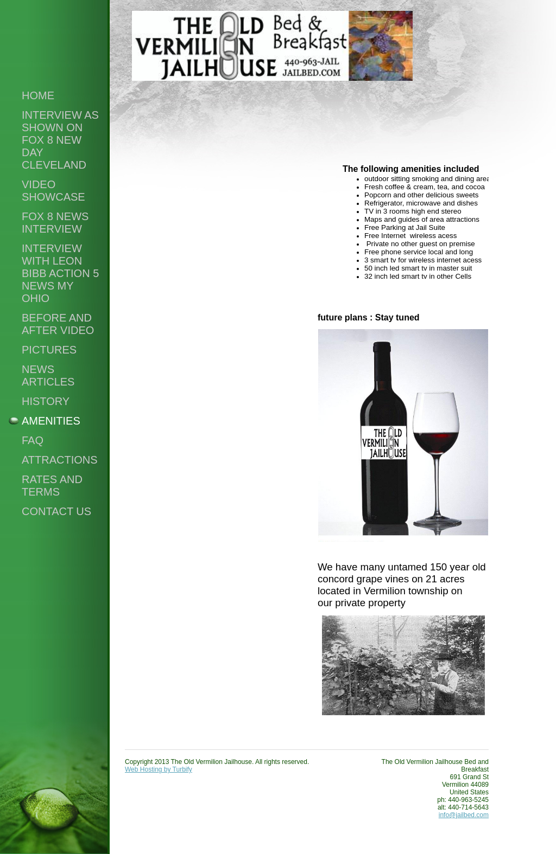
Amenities (51, 421)
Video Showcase (53, 190)
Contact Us (56, 511)
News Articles (48, 375)
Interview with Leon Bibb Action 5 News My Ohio (60, 273)
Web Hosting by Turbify (158, 769)
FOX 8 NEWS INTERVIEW (55, 222)
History (46, 401)
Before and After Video (58, 324)
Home (38, 95)
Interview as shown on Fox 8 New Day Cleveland (60, 140)
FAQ (32, 440)
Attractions (60, 460)
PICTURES (49, 350)
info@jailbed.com (464, 815)
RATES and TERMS (52, 485)
